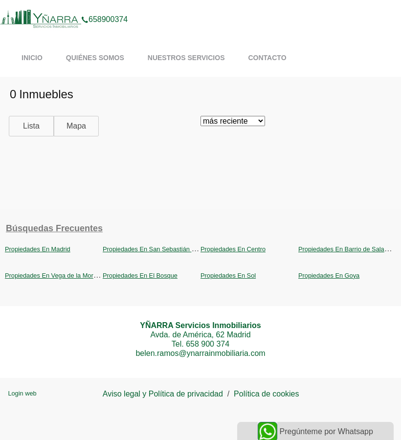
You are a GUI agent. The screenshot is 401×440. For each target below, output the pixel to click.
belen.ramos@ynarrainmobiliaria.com (200, 353)
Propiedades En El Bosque (140, 275)
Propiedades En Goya (328, 275)
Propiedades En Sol (228, 275)
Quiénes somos (95, 58)
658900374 (104, 7)
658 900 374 (207, 344)
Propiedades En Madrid (37, 249)
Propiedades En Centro (233, 249)
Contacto (267, 58)
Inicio (32, 58)
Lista (31, 126)
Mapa (76, 126)
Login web (22, 393)
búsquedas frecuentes (54, 228)
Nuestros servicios (186, 58)
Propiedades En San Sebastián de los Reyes (165, 249)
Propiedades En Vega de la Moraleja (56, 275)
